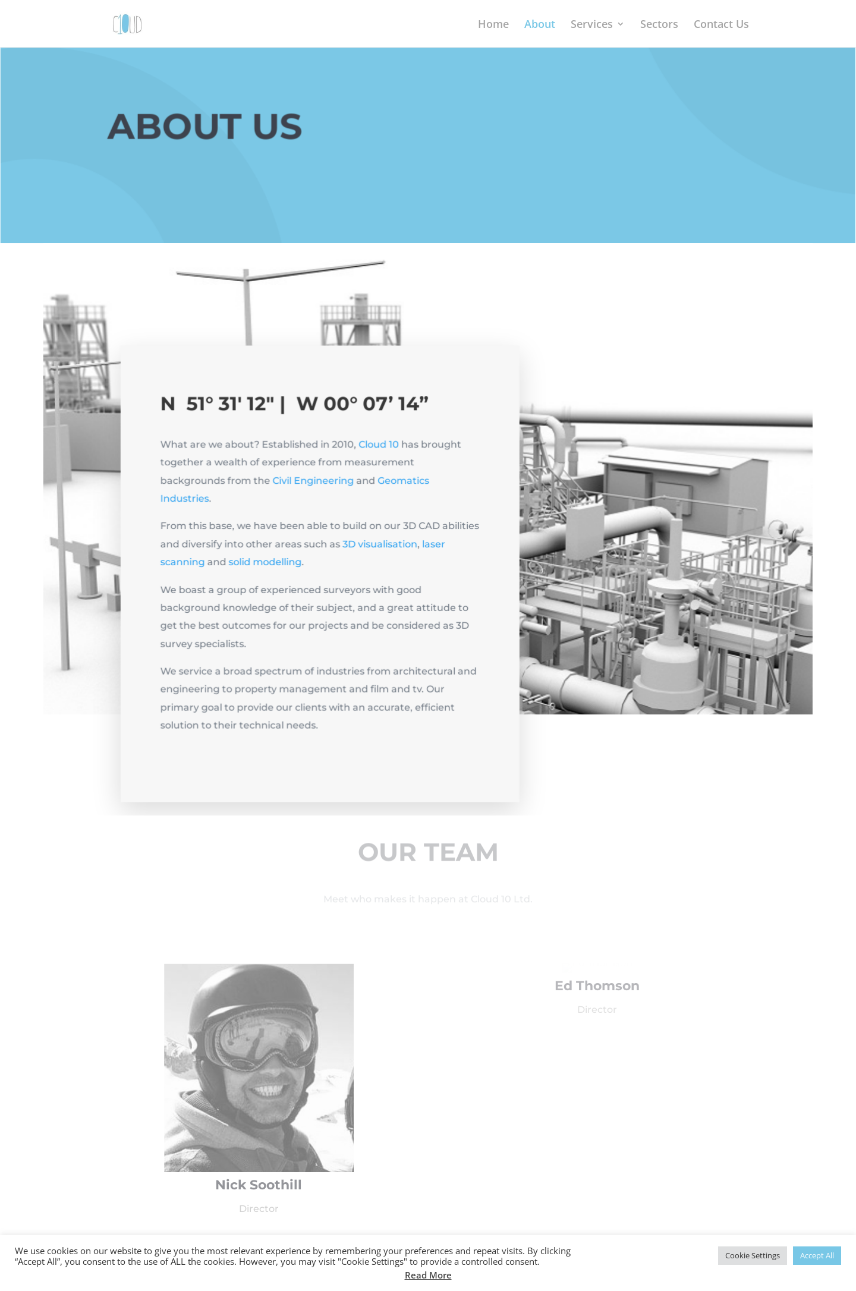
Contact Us (721, 25)
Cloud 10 (379, 450)
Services (592, 25)
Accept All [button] (817, 1255)
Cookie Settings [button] (752, 1255)
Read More (428, 1275)
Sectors (659, 25)
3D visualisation (380, 549)
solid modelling (267, 566)
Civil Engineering (314, 486)
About (539, 25)
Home (493, 25)
